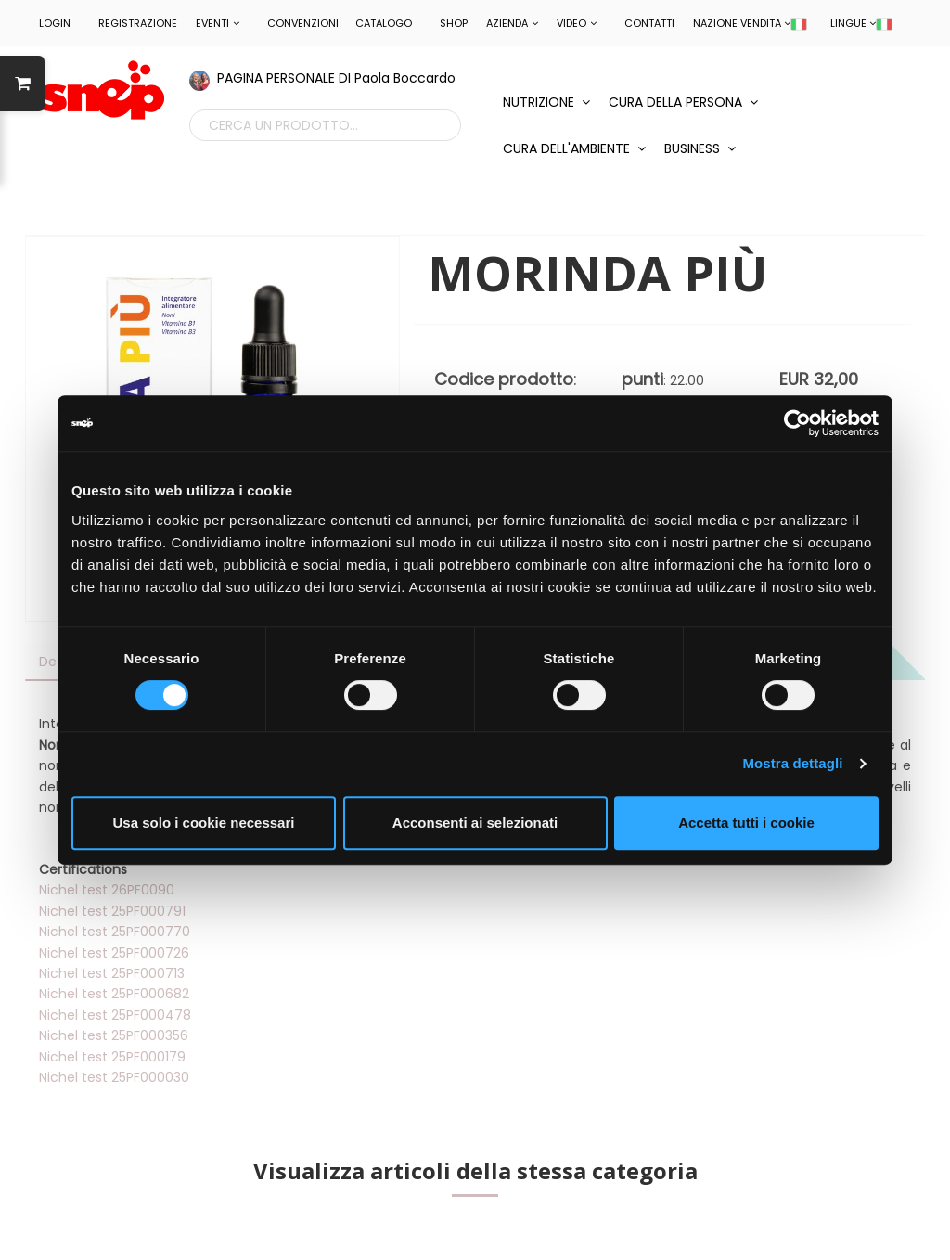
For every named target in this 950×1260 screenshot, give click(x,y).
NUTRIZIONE (546, 102)
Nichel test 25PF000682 (114, 993)
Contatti (649, 23)
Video (577, 23)
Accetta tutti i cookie (746, 822)
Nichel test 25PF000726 (114, 953)
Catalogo (383, 23)
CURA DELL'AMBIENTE (574, 148)
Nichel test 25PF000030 (114, 1077)
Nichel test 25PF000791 (112, 911)
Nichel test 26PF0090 (106, 890)
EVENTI (217, 23)
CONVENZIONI (303, 23)
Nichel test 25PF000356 (113, 1035)
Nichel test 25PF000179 (112, 1057)
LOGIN (55, 23)
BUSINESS (700, 148)
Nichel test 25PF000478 (115, 1015)
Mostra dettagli (792, 763)
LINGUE (861, 23)
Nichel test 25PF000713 (112, 973)
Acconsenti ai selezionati (475, 822)
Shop (454, 23)
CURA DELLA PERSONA (683, 102)
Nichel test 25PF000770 (114, 931)
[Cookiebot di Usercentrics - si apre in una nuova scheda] (797, 423)
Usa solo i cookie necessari (204, 822)
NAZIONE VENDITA (750, 23)
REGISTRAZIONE (137, 23)
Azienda (512, 23)
